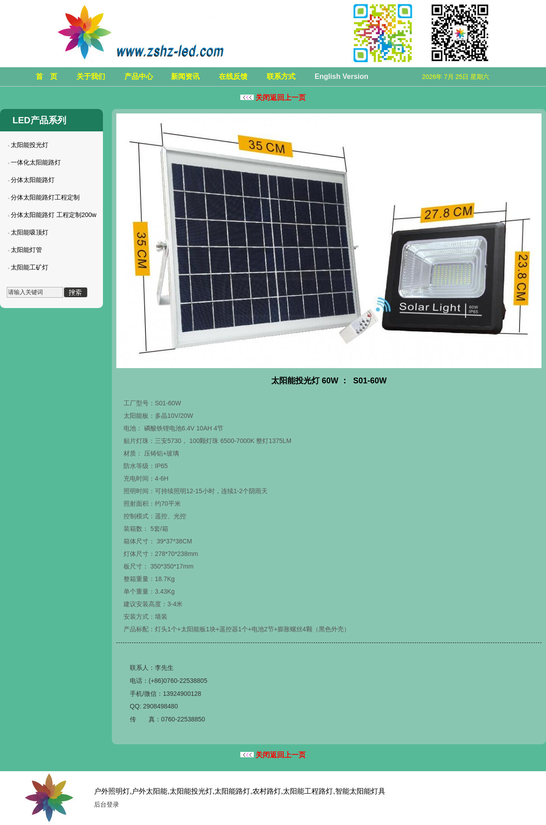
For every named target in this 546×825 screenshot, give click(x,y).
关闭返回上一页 (273, 97)
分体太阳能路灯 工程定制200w (53, 214)
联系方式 (281, 76)
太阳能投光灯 (29, 144)
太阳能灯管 (26, 249)
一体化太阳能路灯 (36, 162)
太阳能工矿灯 (29, 267)
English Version (341, 76)
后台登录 (106, 804)
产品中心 (138, 76)
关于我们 (91, 76)
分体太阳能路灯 (33, 179)
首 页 (46, 76)
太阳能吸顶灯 (29, 232)
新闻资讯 (185, 76)
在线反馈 (233, 76)
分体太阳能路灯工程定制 (45, 197)
